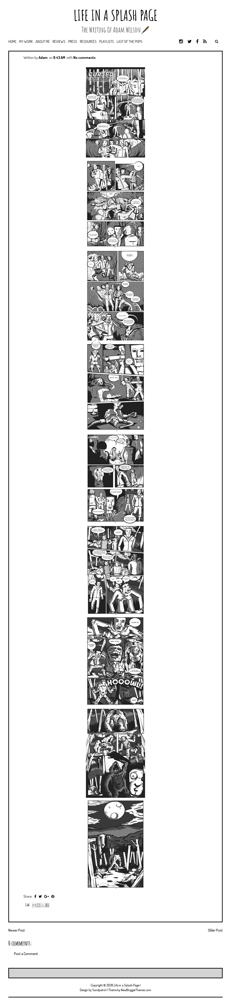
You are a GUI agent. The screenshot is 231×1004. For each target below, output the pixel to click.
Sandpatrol (99, 990)
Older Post (215, 930)
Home (12, 41)
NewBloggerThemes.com (136, 990)
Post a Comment (26, 953)
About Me (42, 41)
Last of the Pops (129, 41)
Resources (88, 41)
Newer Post (16, 930)
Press (72, 41)
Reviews (59, 41)
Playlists (106, 41)
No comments (84, 57)
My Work (26, 41)
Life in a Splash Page (115, 15)
